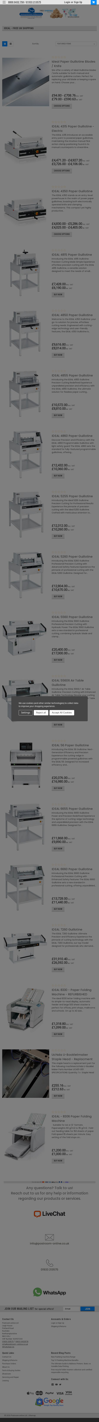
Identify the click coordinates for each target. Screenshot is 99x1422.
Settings (25, 712)
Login (67, 2)
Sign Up (78, 2)
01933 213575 (33, 2)
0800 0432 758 (16, 2)
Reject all (41, 712)
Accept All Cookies (62, 712)
